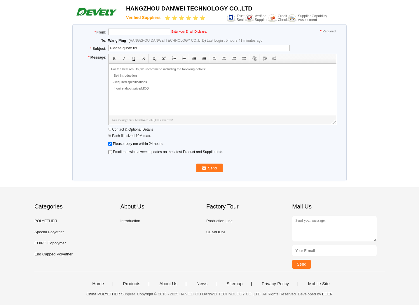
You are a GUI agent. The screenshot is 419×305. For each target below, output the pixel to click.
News (201, 284)
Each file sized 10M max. (129, 136)
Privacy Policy (275, 284)
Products (131, 284)
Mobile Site (319, 284)
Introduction (130, 221)
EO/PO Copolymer (50, 243)
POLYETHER (45, 221)
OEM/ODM (215, 232)
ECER (327, 294)
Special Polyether (49, 232)
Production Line (219, 221)
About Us (168, 284)
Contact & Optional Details (130, 129)
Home (98, 284)
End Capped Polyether (53, 254)
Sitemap (234, 284)
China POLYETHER (103, 294)
